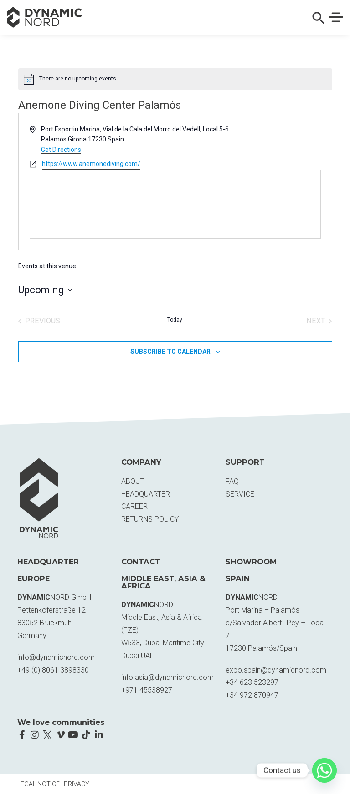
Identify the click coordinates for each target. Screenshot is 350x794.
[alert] (175, 79)
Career (134, 506)
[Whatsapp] (324, 770)
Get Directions (61, 149)
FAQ (232, 481)
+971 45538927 (146, 690)
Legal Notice (38, 784)
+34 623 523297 (252, 682)
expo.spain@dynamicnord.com (276, 670)
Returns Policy (150, 519)
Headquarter (145, 494)
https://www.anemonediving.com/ (91, 163)
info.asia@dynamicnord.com (167, 677)
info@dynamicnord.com (56, 657)
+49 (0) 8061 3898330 (53, 670)
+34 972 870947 (252, 695)
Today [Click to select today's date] (174, 320)
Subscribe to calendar (170, 351)
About (132, 481)
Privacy (76, 784)
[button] (318, 22)
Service (240, 494)
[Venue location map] (175, 204)
